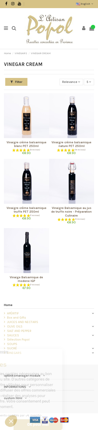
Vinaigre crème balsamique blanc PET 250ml (27, 144)
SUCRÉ (12, 348)
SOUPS (12, 344)
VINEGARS (14, 353)
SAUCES (13, 335)
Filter (16, 82)
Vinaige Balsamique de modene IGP (26, 279)
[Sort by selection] (71, 82)
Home (8, 305)
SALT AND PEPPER (19, 331)
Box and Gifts (16, 317)
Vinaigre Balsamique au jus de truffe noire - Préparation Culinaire (71, 211)
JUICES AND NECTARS (22, 322)
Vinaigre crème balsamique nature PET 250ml (71, 144)
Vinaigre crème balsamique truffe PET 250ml (27, 209)
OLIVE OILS (14, 326)
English (85, 3)
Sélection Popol (18, 339)
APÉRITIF (13, 313)
